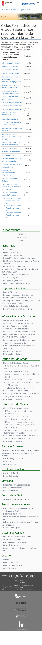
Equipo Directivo (10, 292)
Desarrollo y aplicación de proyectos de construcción (12, 86)
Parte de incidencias (12, 545)
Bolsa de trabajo (10, 476)
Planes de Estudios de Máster (16, 408)
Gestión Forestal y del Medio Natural (10, 98)
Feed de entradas (11, 562)
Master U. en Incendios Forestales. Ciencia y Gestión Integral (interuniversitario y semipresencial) (22, 424)
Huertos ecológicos (11, 527)
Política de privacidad (27, 586)
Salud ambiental (8, 155)
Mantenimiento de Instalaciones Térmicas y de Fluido (11, 136)
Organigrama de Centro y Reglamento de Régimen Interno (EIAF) (21, 301)
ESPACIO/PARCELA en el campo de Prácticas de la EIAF (17, 509)
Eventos (20, 237)
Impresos (7, 461)
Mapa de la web (18, 587)
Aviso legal (17, 586)
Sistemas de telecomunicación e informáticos (9, 172)
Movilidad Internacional (13, 487)
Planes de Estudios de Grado (15, 363)
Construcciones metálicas (11, 73)
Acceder (6, 559)
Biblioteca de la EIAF (12, 514)
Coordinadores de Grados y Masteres (19, 340)
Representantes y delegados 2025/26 (19, 331)
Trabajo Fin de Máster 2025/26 (16, 438)
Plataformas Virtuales (13, 351)
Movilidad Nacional (11, 490)
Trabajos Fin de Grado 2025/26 (16, 396)
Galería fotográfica (11, 277)
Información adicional (12, 354)
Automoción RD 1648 (10, 70)
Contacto (22, 582)
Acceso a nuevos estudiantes (16, 329)
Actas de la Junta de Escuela (15, 306)
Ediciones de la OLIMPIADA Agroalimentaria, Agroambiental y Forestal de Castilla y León (21, 269)
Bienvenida (8, 249)
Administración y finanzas (11, 63)
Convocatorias (9, 464)
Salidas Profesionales (12, 255)
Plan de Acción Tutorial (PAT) (16, 542)
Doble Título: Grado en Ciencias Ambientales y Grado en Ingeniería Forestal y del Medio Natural (22, 382)
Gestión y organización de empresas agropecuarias (12, 104)
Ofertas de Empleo (11, 473)
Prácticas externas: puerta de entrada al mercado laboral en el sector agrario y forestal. (20, 453)
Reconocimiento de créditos (15, 390)
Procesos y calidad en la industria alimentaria (11, 143)
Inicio (21, 234)
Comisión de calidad (12, 539)
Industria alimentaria (10, 119)
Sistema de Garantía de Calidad (17, 536)
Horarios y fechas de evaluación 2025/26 (21, 393)
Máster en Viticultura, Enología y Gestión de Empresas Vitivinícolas (21, 431)
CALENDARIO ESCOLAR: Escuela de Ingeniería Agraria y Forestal (17, 324)
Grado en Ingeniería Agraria (16, 371)
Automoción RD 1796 (10, 66)
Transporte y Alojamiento (14, 343)
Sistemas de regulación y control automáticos (11, 160)
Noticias (21, 240)
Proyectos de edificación (11, 148)
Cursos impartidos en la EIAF (16, 499)
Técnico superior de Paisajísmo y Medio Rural (13, 200)
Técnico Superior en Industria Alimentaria (10, 194)
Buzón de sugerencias (13, 280)
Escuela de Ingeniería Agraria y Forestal (18, 10)
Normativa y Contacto (13, 458)
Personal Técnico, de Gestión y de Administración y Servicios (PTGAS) (17, 296)
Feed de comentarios (12, 565)
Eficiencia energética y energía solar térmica (10, 92)
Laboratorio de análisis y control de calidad (11, 123)
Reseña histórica (10, 252)
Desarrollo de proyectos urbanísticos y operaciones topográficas (11, 79)
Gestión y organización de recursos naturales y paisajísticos (12, 112)
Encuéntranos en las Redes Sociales (18, 274)
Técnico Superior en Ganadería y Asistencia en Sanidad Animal (11, 186)
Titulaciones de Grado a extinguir (19, 388)
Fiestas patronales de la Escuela (17, 283)
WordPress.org (9, 568)
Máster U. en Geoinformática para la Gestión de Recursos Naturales (19, 417)
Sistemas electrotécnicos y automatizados (12, 165)
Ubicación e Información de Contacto (19, 258)
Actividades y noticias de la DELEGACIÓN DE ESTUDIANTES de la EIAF (20, 335)
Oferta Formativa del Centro (15, 320)
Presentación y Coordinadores (16, 485)
